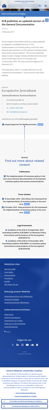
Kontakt (7, 281)
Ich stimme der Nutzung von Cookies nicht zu (26, 406)
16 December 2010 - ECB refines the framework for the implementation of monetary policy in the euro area (25, 201)
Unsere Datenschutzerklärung (26, 393)
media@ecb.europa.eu (18, 112)
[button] (45, 2)
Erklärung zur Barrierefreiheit (15, 324)
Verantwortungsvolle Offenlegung (16, 303)
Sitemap (8, 331)
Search (39, 5)
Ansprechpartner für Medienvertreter (21, 124)
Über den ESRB (9, 269)
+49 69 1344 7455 (16, 108)
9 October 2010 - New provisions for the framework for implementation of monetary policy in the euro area (25, 210)
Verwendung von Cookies (13, 321)
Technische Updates (11, 299)
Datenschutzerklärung (12, 318)
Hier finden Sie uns (11, 284)
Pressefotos (8, 278)
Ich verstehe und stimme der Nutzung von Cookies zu (26, 401)
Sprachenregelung (11, 327)
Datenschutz (8, 314)
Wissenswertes (9, 275)
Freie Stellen (8, 272)
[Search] (23, 5)
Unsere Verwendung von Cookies (26, 396)
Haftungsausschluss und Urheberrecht (18, 296)
